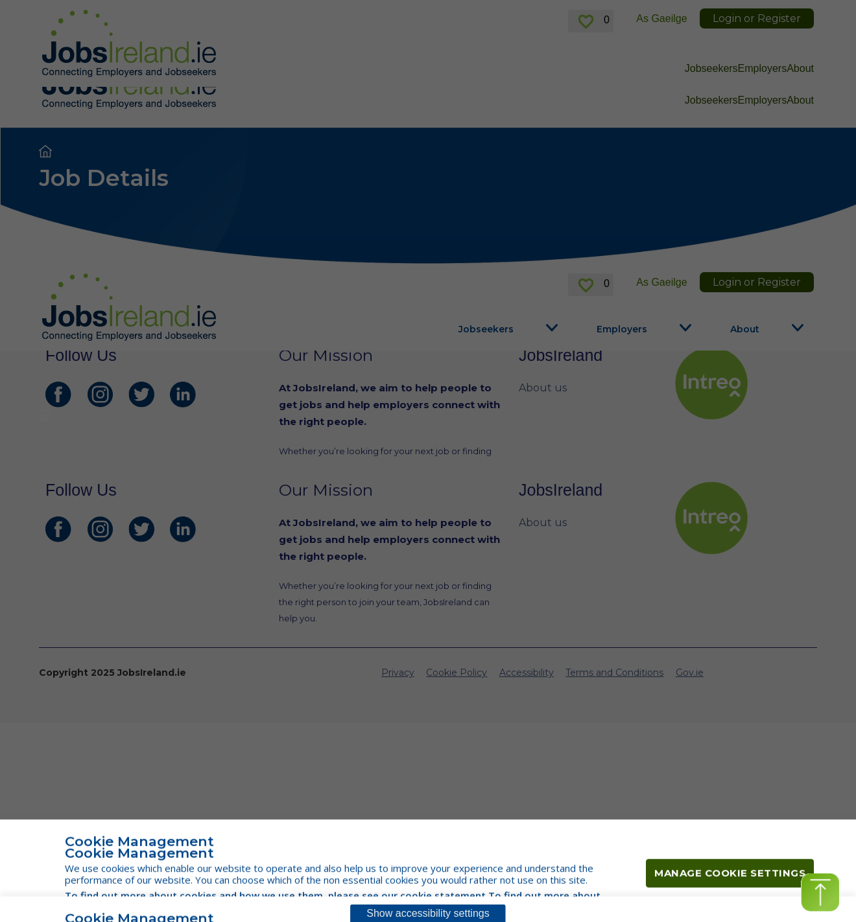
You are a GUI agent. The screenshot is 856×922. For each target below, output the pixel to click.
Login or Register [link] (757, 50)
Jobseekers (711, 100)
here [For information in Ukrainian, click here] (412, 15)
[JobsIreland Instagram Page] (100, 395)
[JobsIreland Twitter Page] (141, 395)
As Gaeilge (661, 50)
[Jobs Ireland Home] (129, 75)
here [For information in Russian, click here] (651, 15)
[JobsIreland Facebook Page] (58, 395)
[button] (820, 892)
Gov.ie (690, 538)
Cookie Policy (456, 538)
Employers (762, 100)
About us (543, 388)
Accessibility (526, 538)
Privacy (397, 538)
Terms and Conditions (614, 538)
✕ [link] (809, 16)
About (800, 100)
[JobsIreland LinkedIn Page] (183, 395)
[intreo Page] (742, 383)
